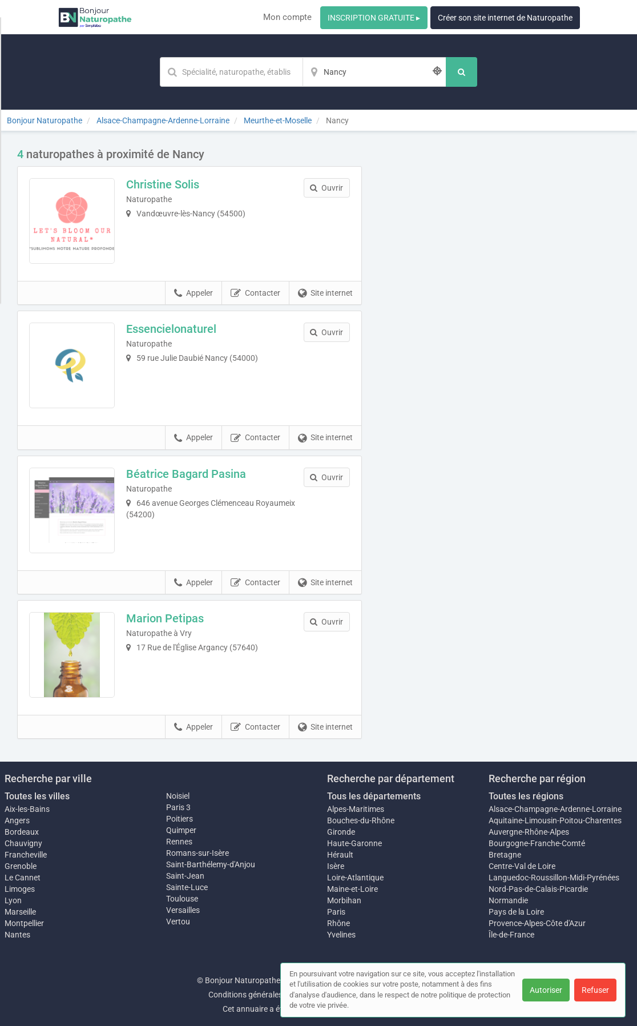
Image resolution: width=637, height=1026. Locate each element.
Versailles (183, 910)
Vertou (178, 921)
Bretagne (505, 854)
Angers (17, 820)
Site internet (325, 293)
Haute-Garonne (354, 843)
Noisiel (178, 795)
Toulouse (182, 898)
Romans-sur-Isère (197, 853)
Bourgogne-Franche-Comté (537, 843)
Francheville (26, 854)
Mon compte (287, 17)
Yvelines (341, 934)
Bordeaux (22, 831)
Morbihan (344, 900)
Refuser (595, 990)
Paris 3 (178, 807)
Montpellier (24, 923)
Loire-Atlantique (355, 877)
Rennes (179, 841)
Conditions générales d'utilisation (266, 994)
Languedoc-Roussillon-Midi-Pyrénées (554, 877)
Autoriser (546, 990)
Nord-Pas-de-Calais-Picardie (538, 889)
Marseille (20, 911)
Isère (335, 866)
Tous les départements (374, 796)
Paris (336, 911)
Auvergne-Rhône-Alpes (529, 831)
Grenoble (21, 866)
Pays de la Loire (516, 911)
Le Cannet (23, 877)
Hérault (340, 854)
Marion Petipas (165, 618)
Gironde (341, 831)
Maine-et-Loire (352, 889)
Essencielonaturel (171, 329)
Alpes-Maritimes (355, 809)
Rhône (338, 923)
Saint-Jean (185, 875)
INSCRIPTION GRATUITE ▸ (374, 17)
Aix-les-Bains (27, 809)
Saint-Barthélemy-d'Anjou (210, 864)
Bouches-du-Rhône (360, 820)
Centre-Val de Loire (522, 866)
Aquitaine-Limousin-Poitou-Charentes (555, 820)
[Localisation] (374, 72)
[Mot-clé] (231, 72)
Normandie (508, 900)
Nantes (17, 934)
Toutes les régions (526, 796)
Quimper (181, 830)
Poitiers (179, 818)
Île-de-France (511, 934)
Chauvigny (23, 843)
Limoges (20, 889)
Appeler (193, 293)
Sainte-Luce (187, 887)
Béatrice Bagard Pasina (186, 474)
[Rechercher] (461, 72)
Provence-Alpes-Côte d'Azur (537, 923)
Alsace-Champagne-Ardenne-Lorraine (555, 809)
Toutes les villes (37, 796)
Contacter (255, 293)
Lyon (13, 900)
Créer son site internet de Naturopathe (505, 17)
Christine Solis (162, 184)
